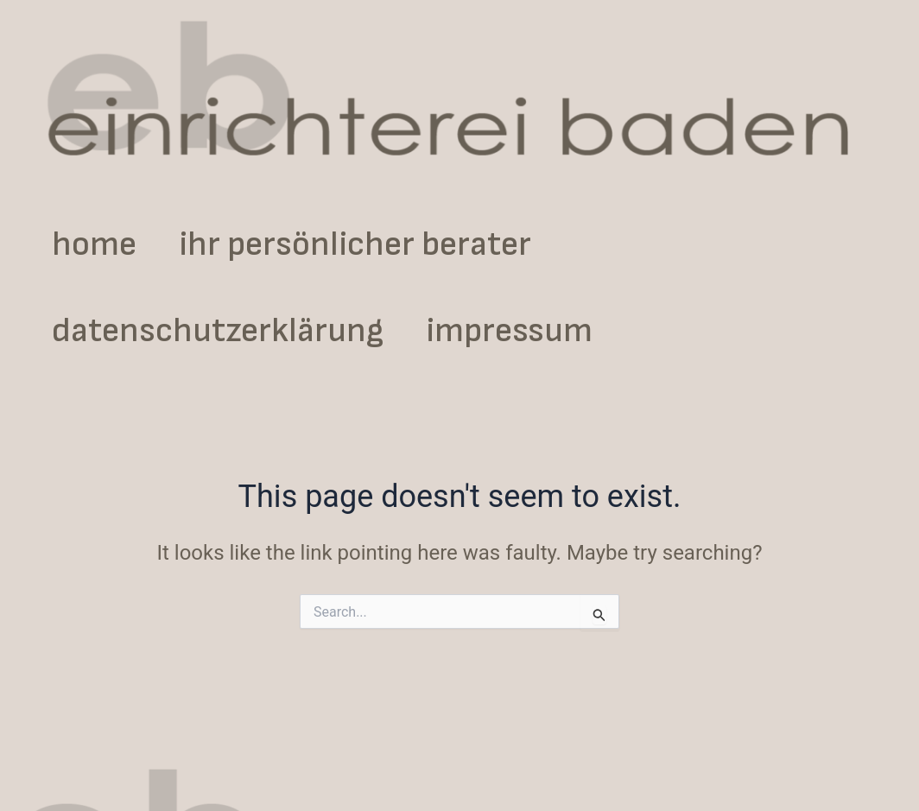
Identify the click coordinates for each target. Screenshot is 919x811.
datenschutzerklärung (230, 331)
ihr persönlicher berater (394, 244)
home (107, 244)
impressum (548, 331)
